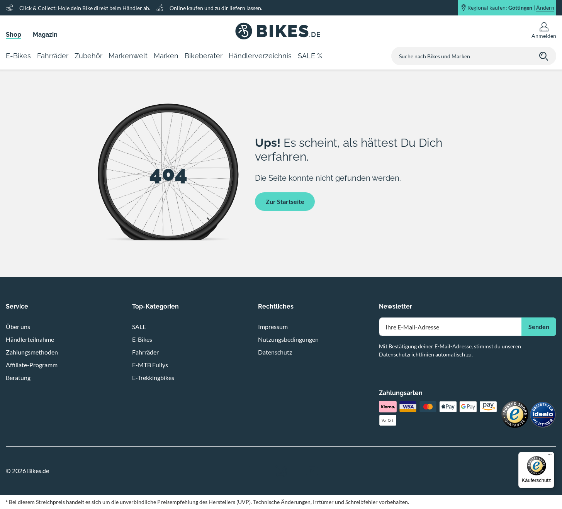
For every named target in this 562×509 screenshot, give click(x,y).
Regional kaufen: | (510, 7)
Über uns (18, 326)
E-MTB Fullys (150, 364)
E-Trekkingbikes (153, 377)
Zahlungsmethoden (32, 352)
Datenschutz (275, 352)
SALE (139, 326)
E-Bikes (142, 339)
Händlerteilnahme (30, 339)
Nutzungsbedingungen (288, 339)
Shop (13, 34)
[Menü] (549, 456)
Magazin (45, 34)
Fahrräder (145, 352)
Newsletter (395, 306)
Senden (538, 326)
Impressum (273, 326)
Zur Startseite (285, 201)
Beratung (18, 377)
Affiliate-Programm (32, 364)
